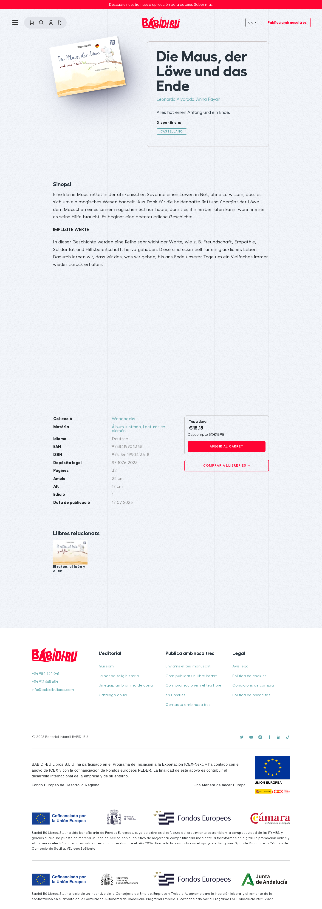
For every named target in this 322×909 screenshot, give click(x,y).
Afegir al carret (226, 446)
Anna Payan (208, 99)
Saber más (203, 4)
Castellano (172, 131)
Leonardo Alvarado (175, 99)
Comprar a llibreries (225, 465)
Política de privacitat (251, 695)
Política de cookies (249, 676)
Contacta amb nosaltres (188, 705)
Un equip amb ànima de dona (126, 685)
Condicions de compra (253, 685)
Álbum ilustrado (126, 427)
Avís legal (240, 666)
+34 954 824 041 (45, 673)
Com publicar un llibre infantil (192, 676)
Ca (251, 22)
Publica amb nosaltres (287, 22)
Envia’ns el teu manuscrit (188, 666)
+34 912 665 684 (45, 682)
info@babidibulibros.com (53, 690)
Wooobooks (123, 419)
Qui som (106, 666)
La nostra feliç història (119, 676)
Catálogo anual (113, 695)
